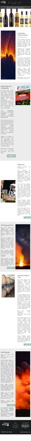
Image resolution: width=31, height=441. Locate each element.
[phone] (27, 432)
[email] (29, 432)
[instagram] (22, 432)
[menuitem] (9, 2)
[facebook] (21, 432)
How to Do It (21, 7)
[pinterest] (26, 432)
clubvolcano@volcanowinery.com (7, 411)
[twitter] (24, 432)
